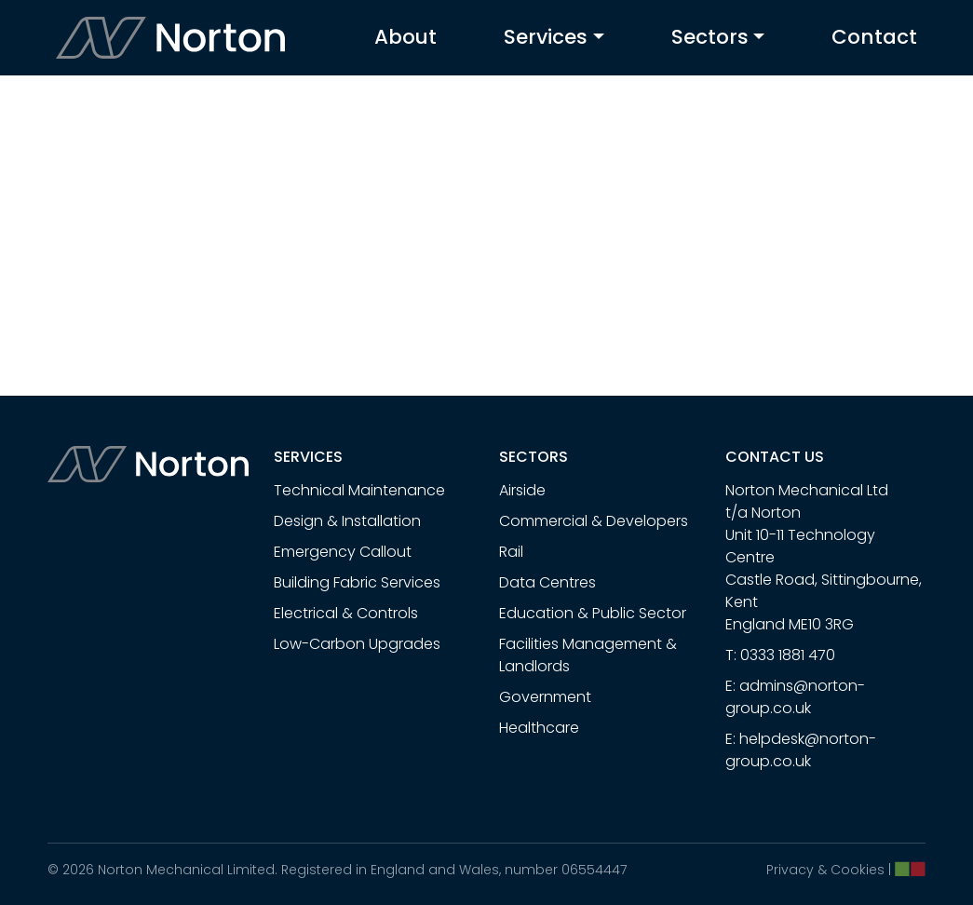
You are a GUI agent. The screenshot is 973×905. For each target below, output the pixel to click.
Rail (511, 551)
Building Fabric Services (357, 582)
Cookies (858, 869)
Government (545, 697)
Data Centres (547, 582)
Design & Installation (347, 521)
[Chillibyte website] (910, 868)
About (405, 36)
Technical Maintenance (359, 490)
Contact (874, 36)
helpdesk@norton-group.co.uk (800, 750)
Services (546, 36)
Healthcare (539, 727)
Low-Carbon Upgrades (357, 644)
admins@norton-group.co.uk (795, 697)
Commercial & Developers (593, 521)
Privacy (790, 869)
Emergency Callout (343, 551)
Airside (522, 490)
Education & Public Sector (592, 613)
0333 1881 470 (787, 655)
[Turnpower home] (171, 38)
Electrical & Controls (346, 613)
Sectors (710, 36)
